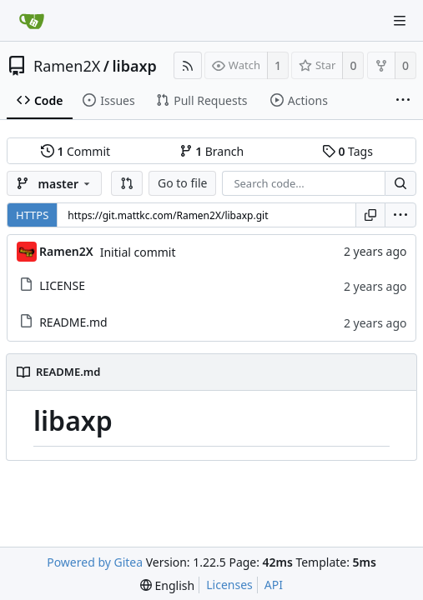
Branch (211, 151)
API (273, 584)
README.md (73, 322)
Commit (75, 151)
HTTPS (32, 215)
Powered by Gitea (95, 562)
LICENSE (62, 285)
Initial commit (138, 252)
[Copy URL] (370, 215)
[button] (127, 183)
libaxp (134, 66)
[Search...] (400, 183)
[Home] (31, 21)
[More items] (403, 100)
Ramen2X (66, 66)
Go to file (182, 183)
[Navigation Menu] (400, 21)
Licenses (229, 584)
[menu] (400, 215)
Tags (347, 151)
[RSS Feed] (188, 65)
